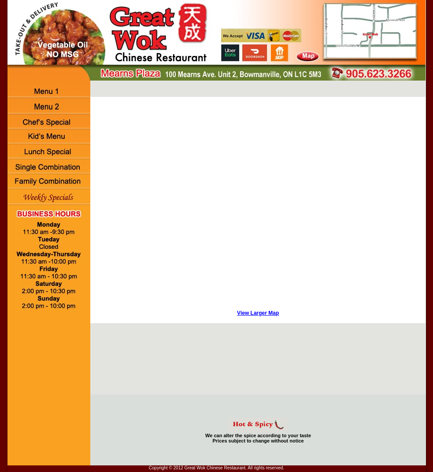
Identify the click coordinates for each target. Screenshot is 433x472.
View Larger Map (258, 313)
